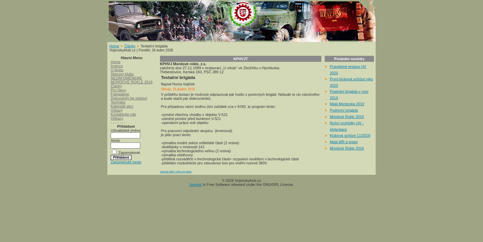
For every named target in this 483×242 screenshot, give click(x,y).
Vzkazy (116, 110)
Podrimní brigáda (344, 110)
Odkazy (117, 118)
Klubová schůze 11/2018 (350, 135)
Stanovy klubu (122, 74)
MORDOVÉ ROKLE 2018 (132, 82)
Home (114, 46)
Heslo (115, 140)
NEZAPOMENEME (126, 78)
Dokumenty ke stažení (129, 98)
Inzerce (117, 66)
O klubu (117, 70)
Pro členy (118, 90)
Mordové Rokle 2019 (347, 117)
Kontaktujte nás (123, 114)
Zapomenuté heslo (126, 162)
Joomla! (195, 185)
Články (130, 46)
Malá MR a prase (344, 142)
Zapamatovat (129, 153)
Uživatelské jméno (126, 130)
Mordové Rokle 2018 (347, 148)
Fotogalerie (120, 94)
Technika (118, 102)
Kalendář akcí (122, 106)
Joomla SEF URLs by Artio (176, 171)
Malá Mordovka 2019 (347, 104)
